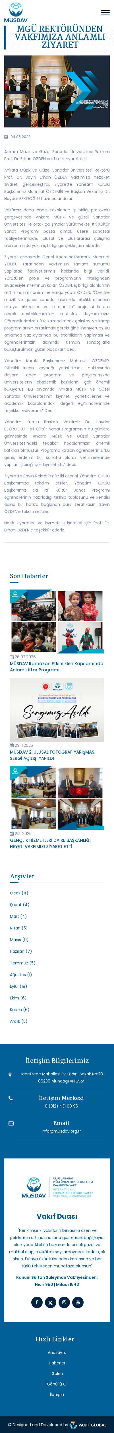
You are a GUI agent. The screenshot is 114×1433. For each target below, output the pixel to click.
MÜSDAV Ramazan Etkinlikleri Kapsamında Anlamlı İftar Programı (56, 667)
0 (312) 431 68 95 (61, 1106)
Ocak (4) (19, 893)
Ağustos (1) (21, 975)
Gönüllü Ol (57, 1384)
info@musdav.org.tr (61, 1131)
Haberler (57, 1363)
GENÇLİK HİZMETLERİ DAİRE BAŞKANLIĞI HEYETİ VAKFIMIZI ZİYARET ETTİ (50, 843)
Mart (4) (18, 916)
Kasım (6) (20, 1010)
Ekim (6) (18, 998)
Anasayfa (57, 1352)
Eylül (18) (18, 986)
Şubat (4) (20, 905)
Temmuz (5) (23, 963)
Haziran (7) (21, 951)
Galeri (57, 1373)
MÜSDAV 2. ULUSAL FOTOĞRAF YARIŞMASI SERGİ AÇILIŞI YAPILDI (53, 755)
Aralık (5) (19, 1021)
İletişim (57, 1394)
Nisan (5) (19, 928)
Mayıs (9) (19, 940)
